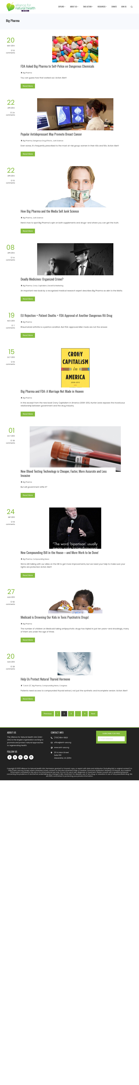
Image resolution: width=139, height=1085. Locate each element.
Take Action (88, 6)
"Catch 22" (27, 685)
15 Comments (10, 181)
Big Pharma (27, 73)
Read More (28, 86)
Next (93, 713)
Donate (114, 6)
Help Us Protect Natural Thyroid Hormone (45, 679)
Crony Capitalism (40, 286)
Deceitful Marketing (55, 286)
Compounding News (41, 559)
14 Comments (10, 259)
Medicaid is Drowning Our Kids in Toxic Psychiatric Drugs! (55, 617)
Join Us (123, 6)
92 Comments (10, 603)
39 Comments (10, 441)
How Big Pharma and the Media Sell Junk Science (50, 211)
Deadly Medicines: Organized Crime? (42, 279)
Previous (48, 713)
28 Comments (10, 667)
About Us (74, 6)
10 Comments (10, 51)
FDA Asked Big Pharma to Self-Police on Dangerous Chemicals (57, 66)
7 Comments (10, 326)
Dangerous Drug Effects (42, 141)
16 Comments (10, 363)
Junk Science (58, 141)
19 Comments (10, 523)
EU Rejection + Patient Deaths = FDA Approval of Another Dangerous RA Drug (66, 315)
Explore (62, 6)
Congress (63, 685)
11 (84, 713)
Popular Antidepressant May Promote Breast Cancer (51, 134)
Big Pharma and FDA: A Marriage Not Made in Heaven (52, 391)
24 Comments (10, 114)
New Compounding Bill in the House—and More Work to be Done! (59, 552)
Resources (102, 6)
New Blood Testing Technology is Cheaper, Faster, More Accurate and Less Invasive (64, 473)
